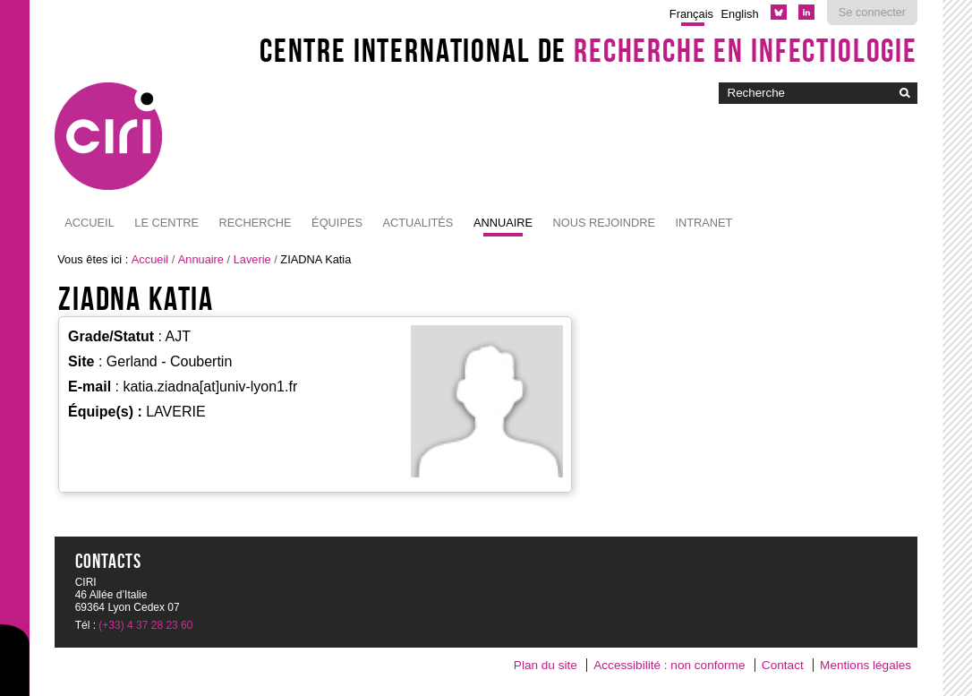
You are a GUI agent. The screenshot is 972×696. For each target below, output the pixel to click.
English (740, 14)
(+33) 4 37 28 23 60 (145, 625)
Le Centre (166, 222)
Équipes (336, 222)
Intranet (703, 222)
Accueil (89, 222)
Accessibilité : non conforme (669, 665)
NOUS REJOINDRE (603, 222)
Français (691, 14)
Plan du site (545, 665)
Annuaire (503, 222)
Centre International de (588, 50)
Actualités (417, 222)
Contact (783, 665)
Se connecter (872, 12)
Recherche (255, 222)
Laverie (252, 259)
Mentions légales (865, 665)
